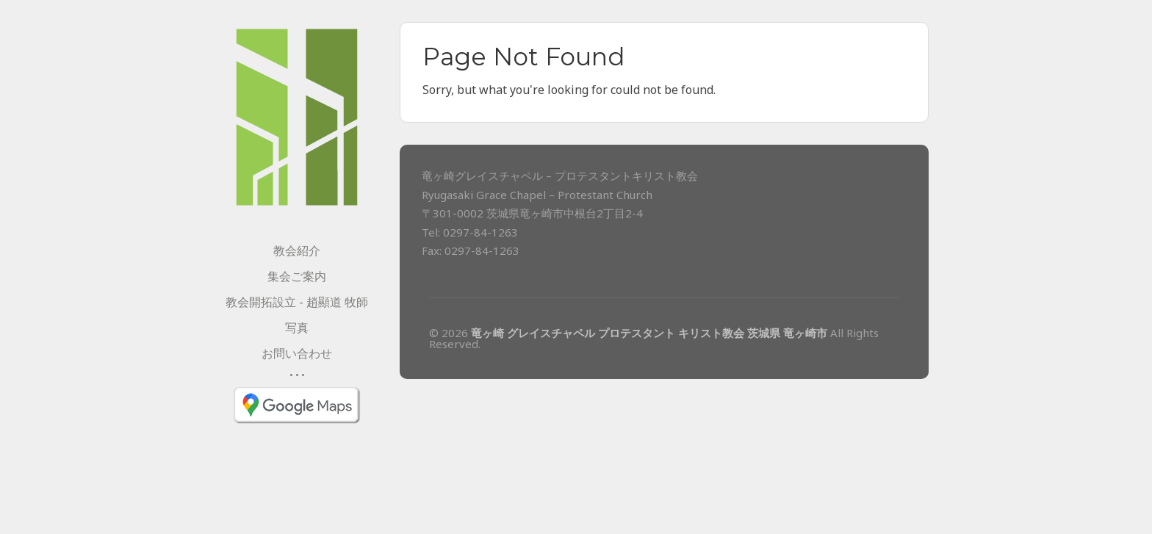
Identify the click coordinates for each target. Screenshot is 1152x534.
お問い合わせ (297, 353)
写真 (297, 328)
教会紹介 (296, 250)
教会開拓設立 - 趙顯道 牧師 (297, 302)
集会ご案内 (296, 276)
